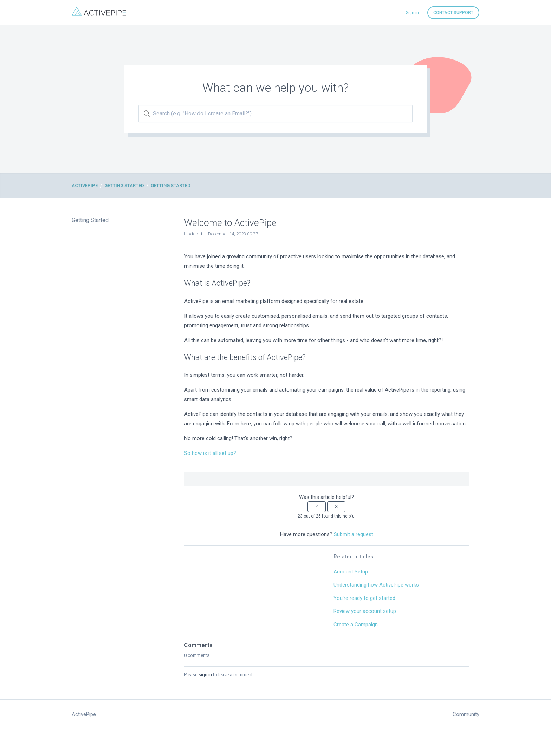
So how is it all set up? (210, 453)
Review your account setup (364, 611)
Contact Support (453, 12)
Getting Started (124, 185)
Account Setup (350, 572)
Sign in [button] (412, 12)
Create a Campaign (355, 624)
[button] (316, 506)
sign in (205, 674)
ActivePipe (85, 185)
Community (466, 714)
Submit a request (353, 534)
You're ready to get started (364, 598)
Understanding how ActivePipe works (376, 585)
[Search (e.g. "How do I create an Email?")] (275, 113)
